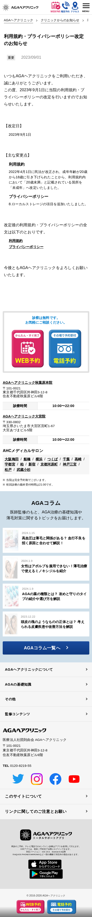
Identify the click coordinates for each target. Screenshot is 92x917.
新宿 (31, 464)
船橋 (27, 459)
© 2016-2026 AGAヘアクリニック (45, 895)
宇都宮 (10, 464)
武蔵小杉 (24, 470)
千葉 (66, 459)
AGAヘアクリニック (18, 20)
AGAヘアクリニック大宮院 (24, 416)
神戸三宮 (70, 464)
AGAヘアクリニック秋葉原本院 (27, 383)
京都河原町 (49, 464)
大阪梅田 (12, 459)
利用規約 (16, 241)
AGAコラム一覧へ (46, 647)
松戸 (8, 470)
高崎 (78, 459)
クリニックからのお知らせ (60, 20)
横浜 (39, 459)
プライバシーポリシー (26, 247)
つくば (52, 459)
